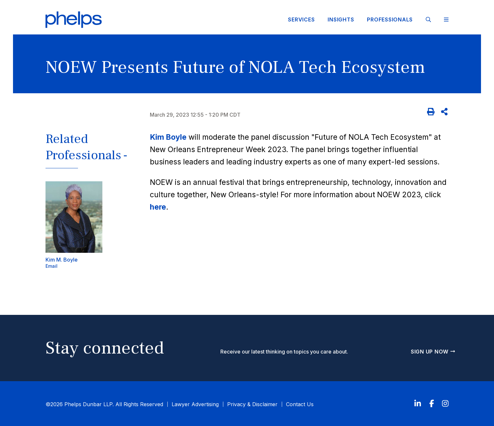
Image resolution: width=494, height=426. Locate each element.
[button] (91, 152)
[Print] (431, 112)
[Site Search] (428, 19)
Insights (341, 19)
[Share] (444, 112)
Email (52, 266)
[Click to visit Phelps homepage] (74, 19)
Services (301, 19)
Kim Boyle (168, 137)
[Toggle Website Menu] (446, 20)
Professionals (390, 19)
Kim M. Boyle (62, 259)
